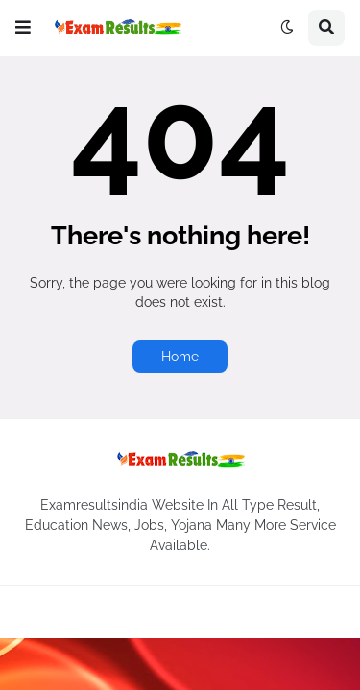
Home (180, 356)
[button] (23, 28)
